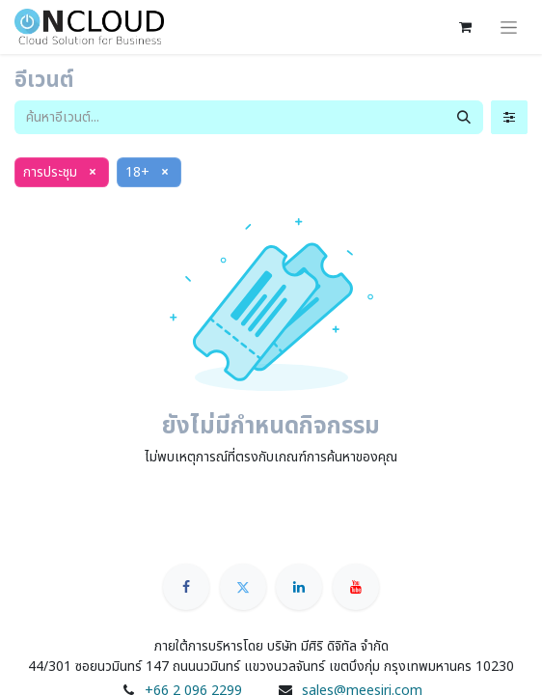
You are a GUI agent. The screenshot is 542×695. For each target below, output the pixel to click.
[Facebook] (186, 587)
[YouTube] (356, 587)
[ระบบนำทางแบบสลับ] (509, 27)
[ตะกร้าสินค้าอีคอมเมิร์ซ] (464, 27)
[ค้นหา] (464, 117)
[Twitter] (243, 587)
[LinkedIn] (299, 587)
